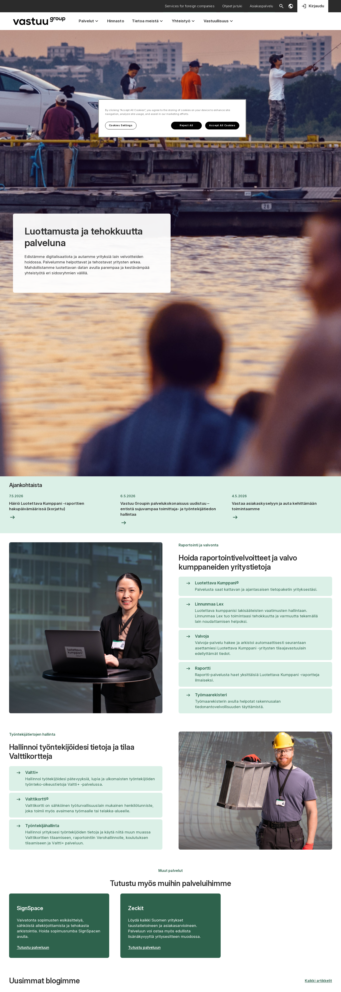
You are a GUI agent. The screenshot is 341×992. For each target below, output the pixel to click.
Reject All (186, 125)
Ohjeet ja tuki (232, 6)
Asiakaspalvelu (261, 6)
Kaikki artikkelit (318, 980)
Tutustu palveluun (33, 947)
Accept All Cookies (222, 125)
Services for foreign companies (189, 6)
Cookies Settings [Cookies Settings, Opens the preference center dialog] (121, 125)
